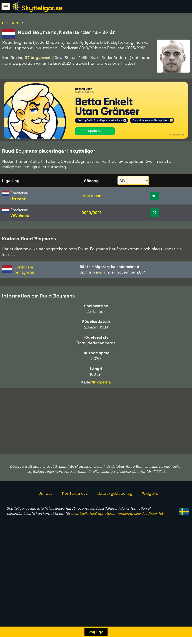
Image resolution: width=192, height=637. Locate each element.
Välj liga (95, 631)
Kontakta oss (75, 493)
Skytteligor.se (41, 8)
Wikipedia (101, 382)
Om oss (45, 493)
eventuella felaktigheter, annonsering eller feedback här (117, 513)
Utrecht (18, 198)
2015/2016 (91, 195)
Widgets (150, 493)
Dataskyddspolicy (114, 493)
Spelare (10, 23)
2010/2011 (91, 212)
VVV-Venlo (19, 215)
